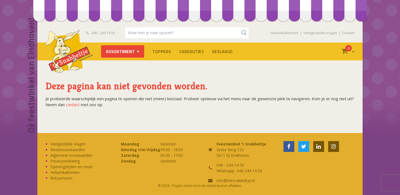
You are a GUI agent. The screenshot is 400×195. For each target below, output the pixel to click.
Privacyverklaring (65, 161)
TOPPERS (161, 51)
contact (73, 104)
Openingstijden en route (71, 166)
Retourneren (61, 178)
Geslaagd (222, 51)
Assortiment (120, 51)
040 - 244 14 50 (100, 32)
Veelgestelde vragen (320, 32)
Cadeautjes (191, 51)
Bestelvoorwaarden (67, 149)
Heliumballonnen (284, 32)
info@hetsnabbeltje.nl (235, 180)
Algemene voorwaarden (71, 155)
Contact (348, 32)
